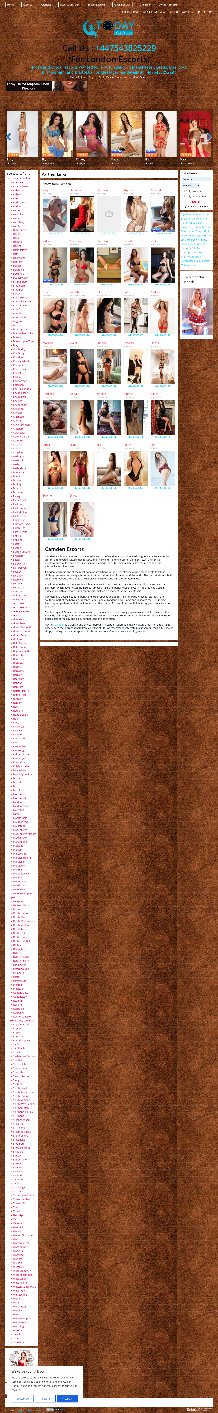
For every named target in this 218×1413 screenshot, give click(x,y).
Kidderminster (21, 754)
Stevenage (19, 1139)
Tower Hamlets (21, 1199)
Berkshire (18, 273)
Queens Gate (20, 992)
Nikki (153, 241)
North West (19, 917)
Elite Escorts (20, 532)
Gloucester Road (22, 607)
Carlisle (17, 377)
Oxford (17, 953)
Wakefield (18, 1227)
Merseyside (19, 853)
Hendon (17, 682)
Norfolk (17, 909)
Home (10, 4)
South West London (24, 1104)
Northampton (21, 925)
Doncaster (19, 472)
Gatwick (17, 591)
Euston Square (21, 551)
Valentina (76, 292)
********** (55, 233)
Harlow (17, 667)
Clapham (18, 428)
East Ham (18, 504)
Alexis (154, 393)
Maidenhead (20, 822)
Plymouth (18, 972)
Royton (17, 1032)
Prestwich (18, 988)
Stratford (18, 1151)
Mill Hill (17, 869)
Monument (19, 881)
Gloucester (19, 603)
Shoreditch (19, 1064)
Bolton (17, 293)
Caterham (19, 385)
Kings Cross (20, 762)
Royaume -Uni (21, 1024)
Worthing (18, 1326)
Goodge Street (21, 611)
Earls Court (19, 500)
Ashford (17, 210)
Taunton (18, 1179)
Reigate (17, 1004)
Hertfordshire (21, 690)
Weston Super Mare (24, 1286)
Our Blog (145, 4)
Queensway (20, 996)
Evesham (18, 555)
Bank (16, 238)
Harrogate (19, 671)
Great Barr (19, 623)
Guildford (18, 639)
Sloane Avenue (21, 1076)
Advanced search (196, 206)
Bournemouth (21, 305)
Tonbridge (19, 1187)
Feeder (17, 571)
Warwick (18, 1251)
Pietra (127, 444)
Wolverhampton (22, 1318)
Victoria (17, 1223)
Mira (183, 159)
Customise (23, 1398)
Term (29, 1410)
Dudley (17, 484)
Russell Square (21, 1040)
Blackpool (18, 289)
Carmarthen (20, 381)
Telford (17, 1183)
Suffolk (17, 1155)
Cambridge (19, 353)
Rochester (19, 1012)
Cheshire (18, 408)
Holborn (17, 702)
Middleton (19, 865)
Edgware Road (21, 524)
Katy (46, 190)
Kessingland (20, 746)
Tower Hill (19, 1203)
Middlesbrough (22, 857)
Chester (17, 412)
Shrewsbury (20, 1068)
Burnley (17, 337)
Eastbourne (19, 516)
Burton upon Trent (24, 341)
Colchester (19, 432)
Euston (17, 547)
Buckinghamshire (23, 333)
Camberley (19, 349)
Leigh (16, 786)
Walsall (17, 1231)
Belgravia (18, 269)
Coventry (18, 440)
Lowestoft (18, 810)
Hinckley (18, 698)
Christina (76, 241)
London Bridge (21, 806)
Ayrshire (18, 226)
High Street (19, 694)
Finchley (18, 575)
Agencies (46, 4)
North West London (24, 921)
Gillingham (19, 595)
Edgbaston (19, 520)
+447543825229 (125, 47)
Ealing (16, 496)
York (15, 1338)
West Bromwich (22, 1270)
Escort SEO (187, 12)
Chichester (19, 416)
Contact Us (159, 12)
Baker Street (20, 230)
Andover (18, 206)
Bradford (18, 309)
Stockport (18, 1143)
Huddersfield (20, 714)
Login (136, 12)
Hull (15, 718)
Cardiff (17, 373)
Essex (16, 543)
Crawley (17, 444)
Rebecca (48, 393)
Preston (17, 984)
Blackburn (19, 285)
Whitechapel (20, 1294)
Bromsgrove (20, 329)
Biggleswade (20, 277)
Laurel (128, 241)
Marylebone (20, 841)
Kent (15, 742)
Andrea (155, 292)
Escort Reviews (96, 4)
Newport (18, 901)
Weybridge (19, 1290)
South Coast (20, 1088)
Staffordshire (20, 1135)
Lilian (73, 444)
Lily (152, 444)
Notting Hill (19, 933)
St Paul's (18, 1123)
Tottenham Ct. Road (24, 1195)
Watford (17, 1258)
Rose (46, 292)
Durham (18, 492)
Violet (73, 342)
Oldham (17, 945)
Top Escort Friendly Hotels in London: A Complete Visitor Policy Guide (196, 218)
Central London (22, 389)
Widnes (17, 1298)
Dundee (17, 488)
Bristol (17, 325)
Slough (17, 1080)
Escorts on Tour (69, 4)
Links (19, 1410)
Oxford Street (21, 961)
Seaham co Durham (24, 1056)
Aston (16, 218)
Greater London (22, 631)
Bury (15, 345)
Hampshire (19, 655)
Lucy (10, 159)
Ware (16, 1239)
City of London (21, 424)
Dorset (17, 476)
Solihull (17, 1084)
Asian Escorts (21, 214)
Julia (99, 292)
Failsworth (19, 563)
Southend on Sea (23, 1112)
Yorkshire (18, 1342)
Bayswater (19, 257)
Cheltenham (20, 404)
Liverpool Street (22, 798)
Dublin (17, 480)
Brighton (18, 321)
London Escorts (168, 4)
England (18, 539)
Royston (17, 1028)
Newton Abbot (21, 905)
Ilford (16, 722)
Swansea (18, 1171)
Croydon (18, 452)
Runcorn (18, 1036)
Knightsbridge (21, 766)
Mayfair (17, 849)
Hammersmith (21, 651)
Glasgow (18, 599)
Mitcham (18, 877)
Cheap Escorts (21, 392)
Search (146, 12)
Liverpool (18, 794)
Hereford (18, 686)
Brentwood (19, 317)
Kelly (46, 241)
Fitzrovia (18, 579)
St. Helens (19, 1127)
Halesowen (19, 647)
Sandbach (19, 1048)
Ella (99, 444)
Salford (17, 1044)
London (17, 802)
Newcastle (19, 889)
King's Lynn (19, 758)
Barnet (17, 246)
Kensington (19, 738)
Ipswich (17, 730)
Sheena (102, 342)
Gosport (17, 615)
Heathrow (18, 679)
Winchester (19, 1306)
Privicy (40, 1410)
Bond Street (20, 297)
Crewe (16, 448)
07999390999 (136, 335)
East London (20, 508)
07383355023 (136, 487)
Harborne (18, 663)
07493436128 (82, 284)
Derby (16, 464)
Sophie (47, 495)
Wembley (18, 1266)
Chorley (17, 420)
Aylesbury (19, 222)
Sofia (127, 292)
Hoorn (16, 706)
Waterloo (18, 1255)
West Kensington (23, 1274)
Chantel (155, 190)
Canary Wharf (21, 361)
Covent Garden (21, 436)
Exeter (16, 559)
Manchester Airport (24, 833)
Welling (17, 1262)
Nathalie (102, 190)
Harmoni (102, 241)
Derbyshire (19, 468)
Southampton (21, 1108)
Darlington (19, 456)
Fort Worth (19, 587)
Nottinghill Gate (22, 941)
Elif (147, 159)
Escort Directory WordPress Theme (200, 1409)
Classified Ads (122, 4)
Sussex (17, 1167)
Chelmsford (20, 396)
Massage (18, 845)
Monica (128, 393)
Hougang (18, 710)
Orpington (19, 949)
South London (21, 1096)
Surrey (17, 1163)
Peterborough (21, 968)
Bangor (17, 234)
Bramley (18, 313)
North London (21, 913)
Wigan (16, 1302)
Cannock (18, 365)
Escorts (27, 4)
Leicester (18, 782)
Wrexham (18, 1330)
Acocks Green (21, 186)
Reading (18, 1000)
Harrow (17, 675)
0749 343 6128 (163, 233)
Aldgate (17, 194)
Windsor (18, 1310)
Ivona (73, 393)
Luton (16, 814)
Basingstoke (20, 249)
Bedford (17, 261)
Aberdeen (19, 182)
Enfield (17, 535)
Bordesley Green (22, 301)
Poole (16, 976)
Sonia (46, 444)
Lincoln (17, 790)
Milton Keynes (21, 873)
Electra (155, 342)
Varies (16, 1219)
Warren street (21, 1243)
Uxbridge (18, 1215)
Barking (17, 242)
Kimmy (80, 159)
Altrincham (19, 202)
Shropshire (19, 1072)
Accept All (67, 1398)
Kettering (18, 750)
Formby (17, 583)
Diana (73, 495)
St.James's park (22, 1131)
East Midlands (21, 512)
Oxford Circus (21, 957)
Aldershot (18, 190)
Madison (116, 159)
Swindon (18, 1175)
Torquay (18, 1191)
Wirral (16, 1314)
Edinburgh (19, 528)
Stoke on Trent (21, 1147)
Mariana (48, 342)
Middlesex (19, 861)
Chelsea (17, 400)
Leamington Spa (22, 774)
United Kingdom (21, 178)
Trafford (17, 1207)
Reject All (45, 1398)
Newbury (18, 885)
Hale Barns (19, 643)
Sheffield (18, 1060)
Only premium (192, 191)
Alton (16, 198)
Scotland (18, 1052)
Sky (44, 159)
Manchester (20, 829)
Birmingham (20, 281)
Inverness (18, 726)
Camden (59, 624)
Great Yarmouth (22, 627)
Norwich (18, 929)
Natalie (101, 393)
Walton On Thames (24, 1235)
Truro (16, 1211)
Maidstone (19, 825)
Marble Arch (20, 837)
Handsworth (20, 659)
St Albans (18, 1115)
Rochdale (18, 1008)
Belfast (17, 265)
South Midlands (22, 1100)
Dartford (18, 460)
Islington (18, 734)
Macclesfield (20, 818)
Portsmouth (20, 980)
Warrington (19, 1247)
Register (125, 12)
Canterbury (19, 369)
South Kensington (23, 1092)
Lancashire (19, 770)
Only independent (194, 196)
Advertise (173, 12)
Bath (15, 253)
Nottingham (20, 937)
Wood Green (20, 1322)
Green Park (19, 635)
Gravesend (19, 619)
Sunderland (20, 1159)
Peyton (128, 190)
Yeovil (16, 1334)
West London (20, 1278)
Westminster (20, 1282)
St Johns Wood (21, 1119)
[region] (45, 1386)
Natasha (75, 190)
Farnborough (20, 567)
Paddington (19, 965)
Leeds (16, 778)
